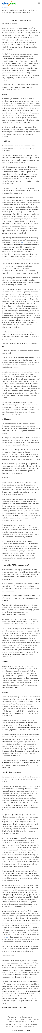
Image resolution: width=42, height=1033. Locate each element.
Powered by (21, 1030)
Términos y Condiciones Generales (25, 1024)
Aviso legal (8, 1024)
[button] (39, 3)
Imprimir (5, 8)
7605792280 (30, 1022)
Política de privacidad (13, 1027)
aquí (22, 242)
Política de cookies (29, 1027)
